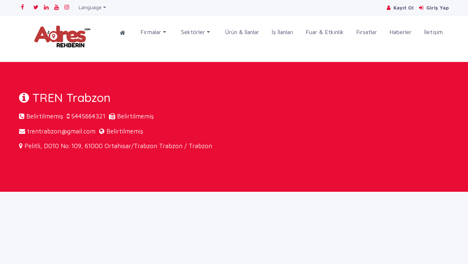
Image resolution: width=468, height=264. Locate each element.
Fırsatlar (366, 32)
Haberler (400, 32)
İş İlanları (282, 32)
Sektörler (195, 32)
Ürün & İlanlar (242, 32)
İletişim (433, 32)
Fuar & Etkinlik (325, 32)
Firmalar (153, 32)
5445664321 (88, 116)
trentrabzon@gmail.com (61, 131)
